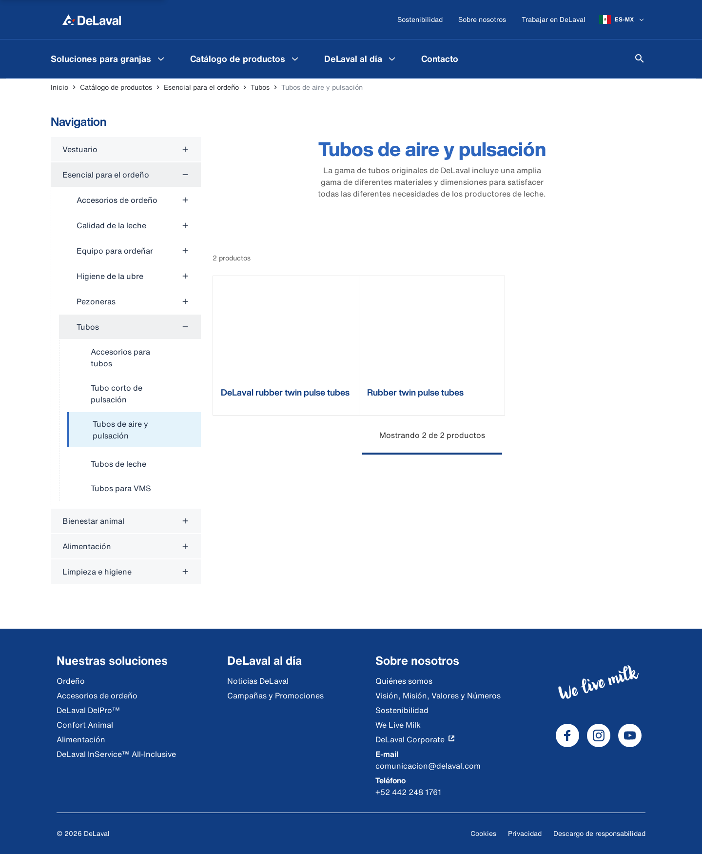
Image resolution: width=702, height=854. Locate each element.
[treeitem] (134, 430)
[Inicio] (91, 19)
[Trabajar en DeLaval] (553, 20)
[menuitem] (108, 58)
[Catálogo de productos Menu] (295, 58)
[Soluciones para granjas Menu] (161, 58)
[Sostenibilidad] (420, 20)
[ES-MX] (622, 19)
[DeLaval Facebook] (567, 735)
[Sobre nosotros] (482, 20)
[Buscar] (639, 58)
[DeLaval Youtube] (629, 735)
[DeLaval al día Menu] (392, 58)
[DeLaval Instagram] (598, 735)
